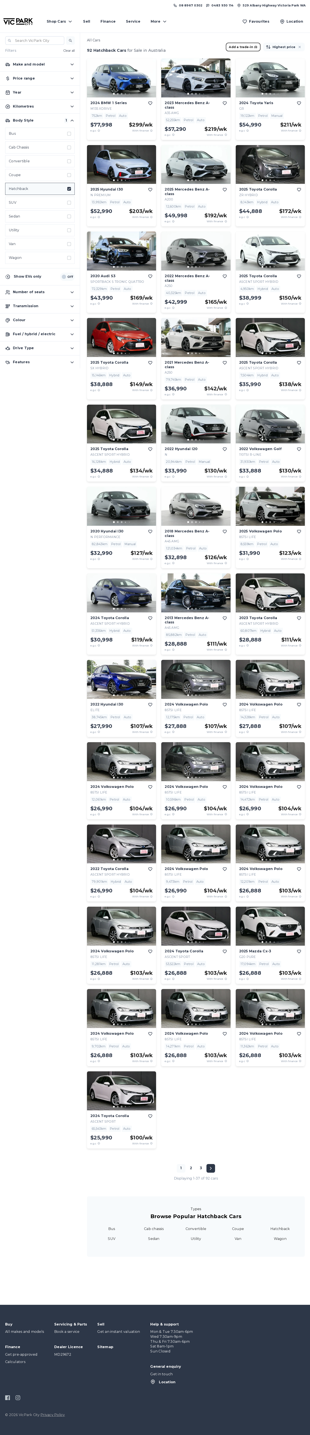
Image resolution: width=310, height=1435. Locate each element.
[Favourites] (256, 21)
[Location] (291, 21)
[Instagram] (17, 1397)
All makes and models (24, 1332)
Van (238, 1239)
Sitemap (105, 1347)
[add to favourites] (150, 103)
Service (133, 21)
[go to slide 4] (125, 94)
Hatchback (280, 1229)
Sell (86, 21)
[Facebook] (7, 1397)
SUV (111, 1239)
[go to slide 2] (118, 94)
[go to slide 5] (129, 94)
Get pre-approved (21, 1354)
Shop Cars (60, 21)
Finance (108, 21)
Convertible (196, 1229)
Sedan (153, 1239)
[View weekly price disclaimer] (151, 130)
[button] (70, 40)
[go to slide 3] (122, 94)
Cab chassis (154, 1229)
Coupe (238, 1229)
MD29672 (62, 1354)
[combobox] (34, 40)
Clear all (69, 51)
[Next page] (210, 1168)
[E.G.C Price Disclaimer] (99, 130)
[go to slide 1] (114, 94)
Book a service (67, 1332)
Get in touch (161, 1374)
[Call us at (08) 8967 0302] (188, 5)
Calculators (15, 1362)
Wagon (280, 1239)
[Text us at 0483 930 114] (219, 5)
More (159, 21)
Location (162, 1381)
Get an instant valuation (118, 1332)
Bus (111, 1229)
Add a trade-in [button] (243, 47)
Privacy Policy (52, 1415)
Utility (196, 1239)
